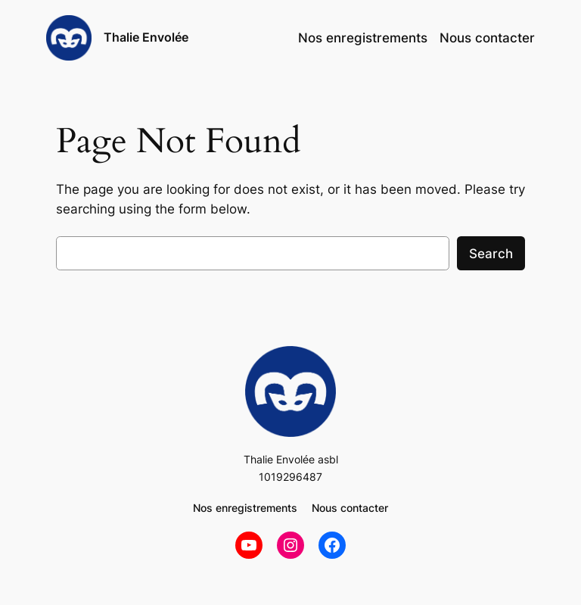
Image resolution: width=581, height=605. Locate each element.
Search (491, 253)
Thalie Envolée (146, 37)
